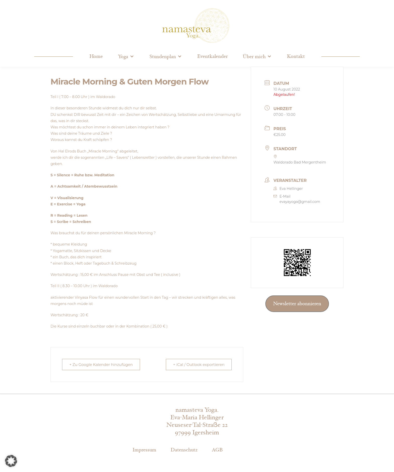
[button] (11, 461)
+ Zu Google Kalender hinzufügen (101, 364)
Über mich (254, 56)
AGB (217, 450)
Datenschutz (184, 450)
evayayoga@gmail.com (299, 201)
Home (96, 56)
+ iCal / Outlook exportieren (198, 364)
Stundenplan (163, 56)
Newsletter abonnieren (297, 303)
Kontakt (296, 56)
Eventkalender (212, 56)
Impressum (144, 450)
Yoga (123, 56)
